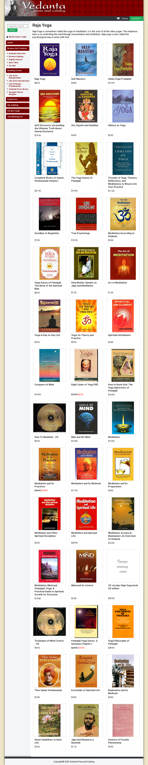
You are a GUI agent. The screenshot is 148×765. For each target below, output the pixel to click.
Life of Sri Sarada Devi (19, 81)
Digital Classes (15, 59)
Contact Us (12, 99)
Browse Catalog (16, 56)
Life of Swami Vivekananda (15, 85)
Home (10, 42)
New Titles (13, 62)
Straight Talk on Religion (16, 93)
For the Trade (13, 111)
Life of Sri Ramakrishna (15, 77)
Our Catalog (12, 105)
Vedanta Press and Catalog (74, 8)
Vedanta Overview (17, 53)
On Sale (12, 66)
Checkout (136, 18)
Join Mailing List (14, 117)
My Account (14, 37)
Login (23, 37)
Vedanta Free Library (18, 89)
